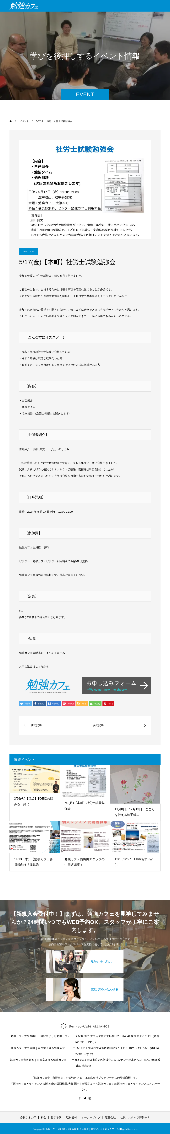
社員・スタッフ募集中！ (135, 1117)
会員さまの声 (28, 1117)
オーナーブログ (90, 1117)
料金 (43, 1117)
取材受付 (71, 1117)
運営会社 (110, 1117)
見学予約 (56, 1117)
